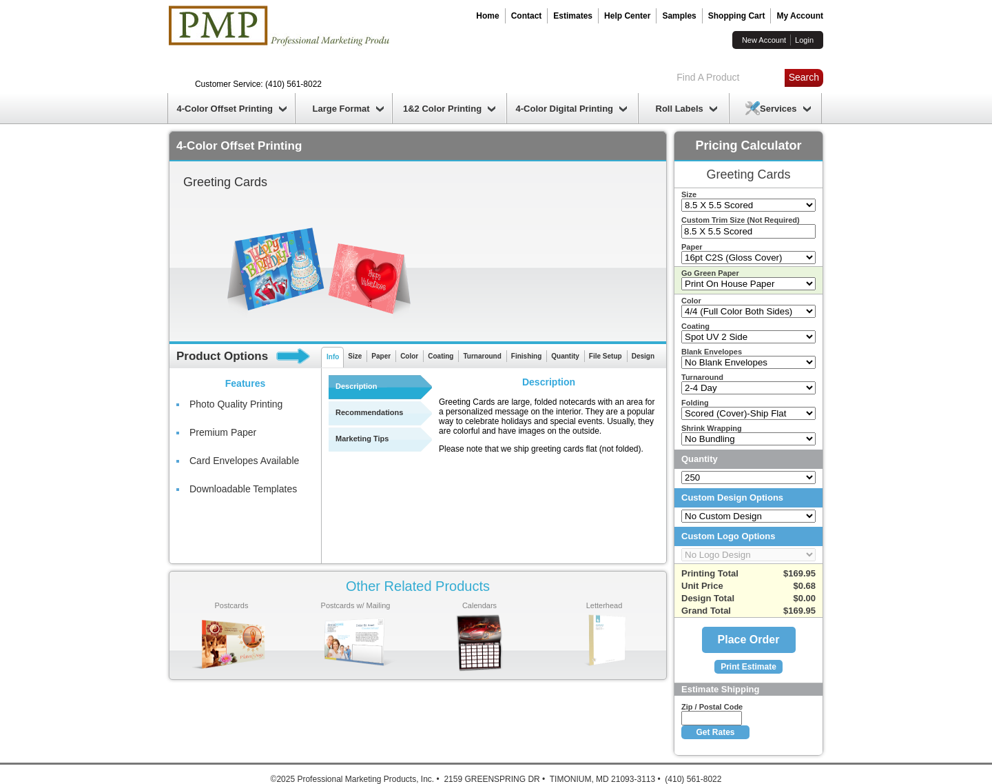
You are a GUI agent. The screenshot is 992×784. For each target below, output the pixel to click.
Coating (440, 356)
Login (804, 40)
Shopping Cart (736, 16)
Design (643, 356)
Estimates (572, 16)
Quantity (565, 356)
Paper (381, 356)
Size (355, 356)
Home (487, 16)
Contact (526, 16)
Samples (679, 16)
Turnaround (482, 356)
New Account (764, 40)
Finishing (526, 356)
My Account (799, 16)
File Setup (605, 356)
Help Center (627, 16)
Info (333, 357)
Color (409, 356)
